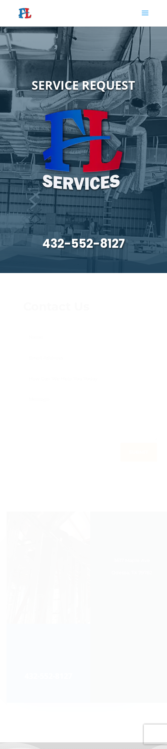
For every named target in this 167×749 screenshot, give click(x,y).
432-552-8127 (83, 243)
